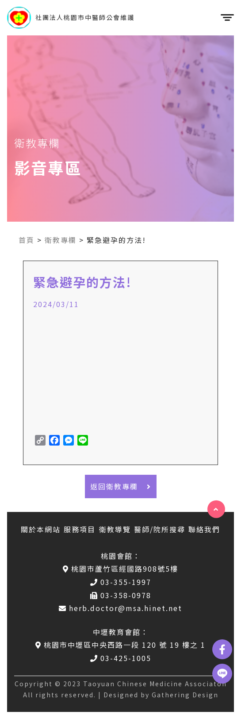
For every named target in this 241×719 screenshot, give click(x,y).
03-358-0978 (120, 595)
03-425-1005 (120, 658)
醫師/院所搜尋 (159, 529)
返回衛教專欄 (120, 486)
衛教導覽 (115, 529)
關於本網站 (41, 529)
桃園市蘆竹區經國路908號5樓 (120, 568)
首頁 (26, 240)
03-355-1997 (120, 582)
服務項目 (80, 529)
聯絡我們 (204, 529)
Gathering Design (185, 694)
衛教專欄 (61, 240)
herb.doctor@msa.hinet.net (120, 608)
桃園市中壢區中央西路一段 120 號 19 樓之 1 (120, 644)
